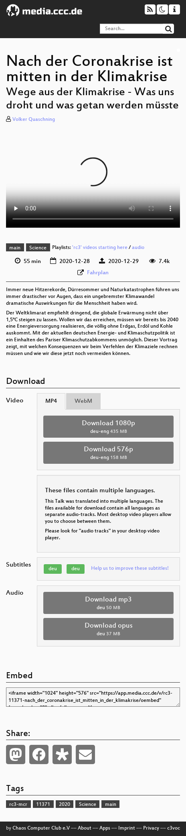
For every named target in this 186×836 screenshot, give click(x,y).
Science (37, 248)
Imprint (126, 828)
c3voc (173, 828)
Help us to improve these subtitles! (130, 568)
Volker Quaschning (33, 119)
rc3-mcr (18, 804)
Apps (104, 828)
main (14, 248)
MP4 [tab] (51, 401)
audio (138, 248)
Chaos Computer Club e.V (41, 828)
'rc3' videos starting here (99, 248)
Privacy (151, 828)
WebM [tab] (83, 401)
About (84, 828)
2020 (64, 804)
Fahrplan (98, 272)
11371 (43, 804)
